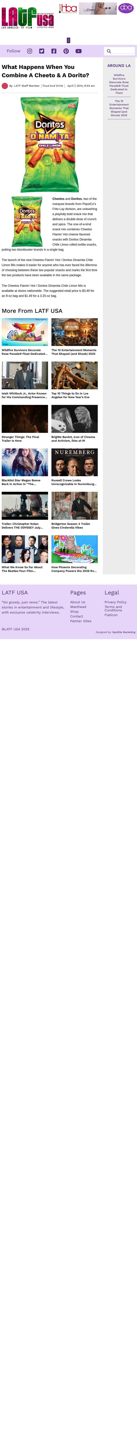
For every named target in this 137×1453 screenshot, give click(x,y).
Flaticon (111, 615)
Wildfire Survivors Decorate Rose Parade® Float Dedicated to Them (23, 352)
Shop (74, 611)
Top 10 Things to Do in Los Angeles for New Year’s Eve (70, 395)
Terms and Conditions (113, 608)
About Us (77, 602)
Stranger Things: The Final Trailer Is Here (20, 438)
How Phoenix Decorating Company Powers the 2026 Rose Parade (74, 569)
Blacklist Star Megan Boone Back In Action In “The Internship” (21, 482)
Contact (76, 616)
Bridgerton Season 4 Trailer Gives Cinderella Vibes (70, 525)
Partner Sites (81, 621)
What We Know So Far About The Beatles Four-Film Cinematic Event (22, 569)
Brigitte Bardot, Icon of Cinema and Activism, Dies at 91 (73, 438)
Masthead (78, 607)
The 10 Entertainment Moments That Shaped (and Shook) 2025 (73, 351)
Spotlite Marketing (123, 632)
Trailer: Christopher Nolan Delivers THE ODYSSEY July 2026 (21, 525)
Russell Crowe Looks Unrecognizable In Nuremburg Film (72, 482)
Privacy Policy (116, 602)
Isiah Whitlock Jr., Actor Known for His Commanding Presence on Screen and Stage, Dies (24, 395)
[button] (68, 40)
